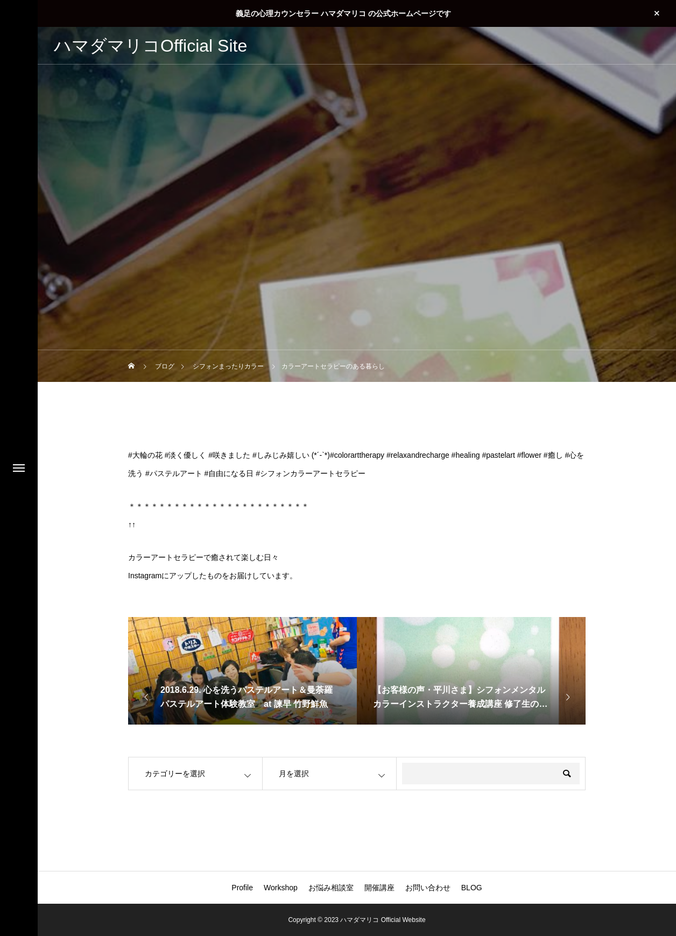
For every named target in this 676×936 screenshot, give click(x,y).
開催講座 (379, 887)
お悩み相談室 (331, 887)
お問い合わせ (427, 887)
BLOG (471, 887)
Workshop (281, 887)
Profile (242, 887)
